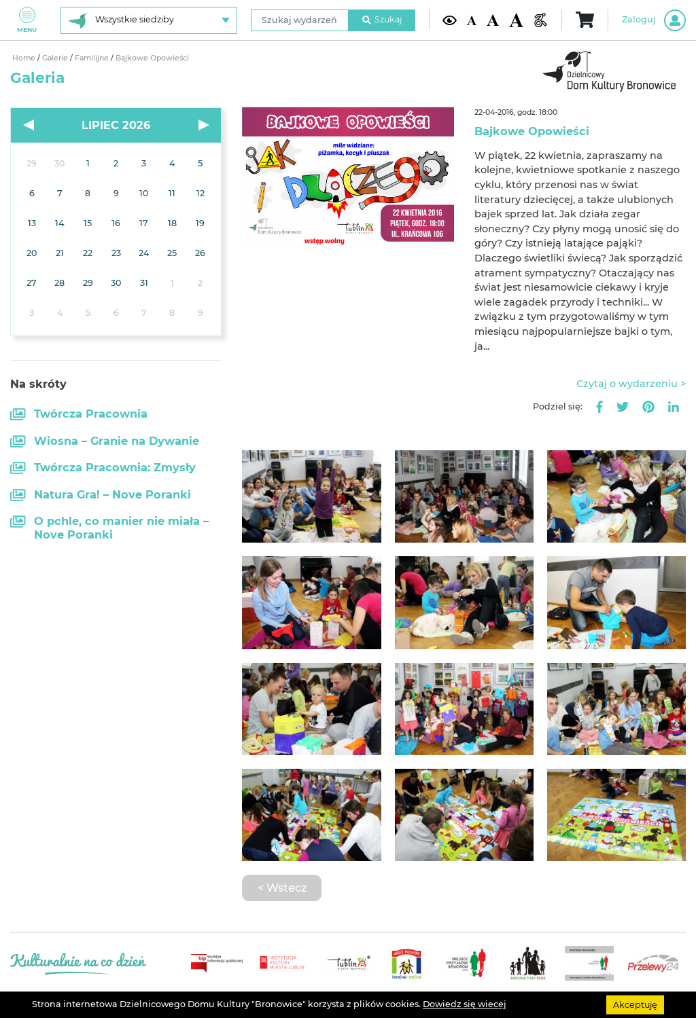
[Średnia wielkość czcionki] (492, 20)
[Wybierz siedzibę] (148, 20)
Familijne (93, 58)
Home (24, 58)
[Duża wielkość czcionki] (516, 19)
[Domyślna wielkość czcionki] (471, 19)
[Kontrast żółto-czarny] (449, 20)
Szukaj (382, 19)
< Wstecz (282, 887)
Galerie (56, 58)
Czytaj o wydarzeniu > (631, 384)
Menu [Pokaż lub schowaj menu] (27, 20)
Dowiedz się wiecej (464, 1004)
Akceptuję (635, 1004)
